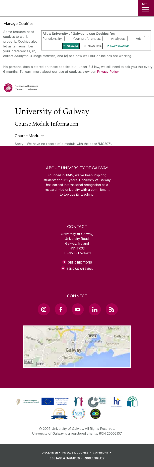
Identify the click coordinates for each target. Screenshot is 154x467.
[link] (42, 402)
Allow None (94, 46)
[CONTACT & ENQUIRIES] (67, 458)
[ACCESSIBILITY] (94, 458)
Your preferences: (87, 38)
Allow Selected (119, 46)
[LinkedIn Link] (95, 309)
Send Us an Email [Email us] (80, 268)
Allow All (72, 46)
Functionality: (53, 38)
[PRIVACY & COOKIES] (77, 452)
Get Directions (80, 262)
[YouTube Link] (78, 309)
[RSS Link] (112, 309)
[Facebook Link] (61, 309)
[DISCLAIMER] (52, 452)
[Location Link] (77, 365)
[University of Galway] (21, 88)
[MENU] (146, 8)
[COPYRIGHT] (102, 452)
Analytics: (118, 38)
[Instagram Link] (44, 309)
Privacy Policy (108, 72)
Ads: (139, 38)
